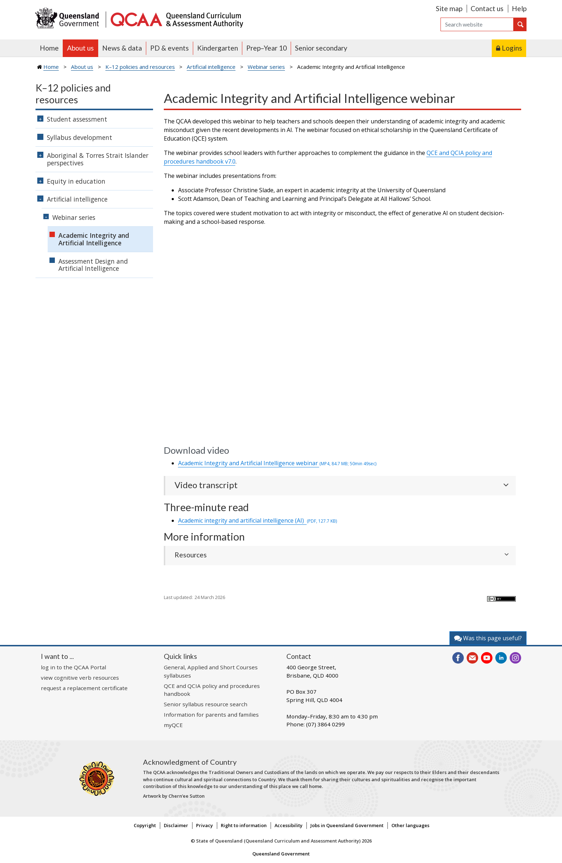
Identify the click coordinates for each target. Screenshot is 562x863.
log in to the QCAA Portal (73, 667)
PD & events (169, 48)
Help (519, 8)
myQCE (173, 724)
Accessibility (289, 825)
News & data (122, 48)
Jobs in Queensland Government (347, 825)
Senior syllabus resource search (205, 704)
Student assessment (77, 119)
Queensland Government (281, 853)
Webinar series (266, 66)
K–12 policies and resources (140, 66)
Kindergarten (217, 48)
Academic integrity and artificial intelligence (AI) (257, 520)
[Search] (477, 24)
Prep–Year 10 (266, 48)
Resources (191, 555)
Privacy (204, 825)
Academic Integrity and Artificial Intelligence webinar (277, 463)
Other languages (410, 825)
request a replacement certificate (84, 688)
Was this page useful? (488, 638)
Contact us (487, 8)
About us (80, 48)
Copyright (145, 825)
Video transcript (206, 485)
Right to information (244, 825)
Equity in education (76, 181)
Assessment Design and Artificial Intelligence (93, 265)
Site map (449, 8)
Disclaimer (176, 825)
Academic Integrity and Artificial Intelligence (93, 239)
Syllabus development (79, 137)
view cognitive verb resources (80, 677)
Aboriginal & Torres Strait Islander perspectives (97, 159)
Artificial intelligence (211, 66)
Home (49, 48)
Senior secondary (321, 48)
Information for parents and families (211, 714)
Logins (512, 48)
